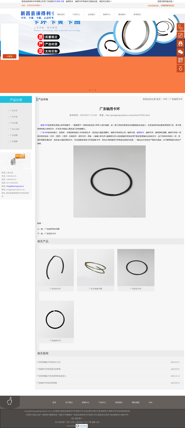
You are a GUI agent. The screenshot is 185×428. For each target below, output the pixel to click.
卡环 (165, 99)
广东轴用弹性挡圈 (52, 229)
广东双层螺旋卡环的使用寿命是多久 (51, 376)
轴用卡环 (112, 411)
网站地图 (135, 402)
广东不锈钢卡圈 (95, 289)
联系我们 (137, 14)
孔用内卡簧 (59, 1)
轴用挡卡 (104, 411)
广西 (89, 422)
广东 (85, 422)
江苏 (72, 422)
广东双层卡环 (50, 234)
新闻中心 (107, 14)
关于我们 (69, 402)
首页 (158, 99)
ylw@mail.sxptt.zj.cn (15, 186)
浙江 (68, 422)
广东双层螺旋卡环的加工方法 (49, 362)
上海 (77, 422)
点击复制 (56, 411)
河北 (81, 422)
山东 (97, 422)
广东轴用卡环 (176, 99)
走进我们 (91, 14)
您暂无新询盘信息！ (166, 1)
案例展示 (122, 14)
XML (151, 402)
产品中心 (76, 14)
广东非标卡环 (55, 289)
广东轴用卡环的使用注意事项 (49, 369)
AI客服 (9, 56)
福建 (93, 422)
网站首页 (61, 14)
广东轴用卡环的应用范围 (47, 383)
